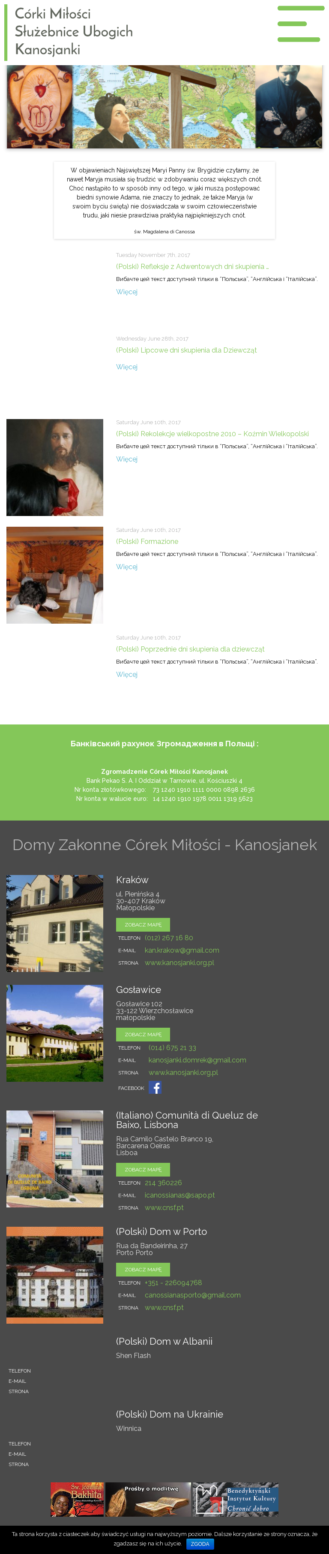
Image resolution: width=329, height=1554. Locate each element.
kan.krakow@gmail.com (182, 950)
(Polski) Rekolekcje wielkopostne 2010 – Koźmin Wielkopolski (212, 434)
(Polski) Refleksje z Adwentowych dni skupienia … (192, 267)
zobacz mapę (143, 925)
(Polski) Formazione (147, 541)
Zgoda (200, 1544)
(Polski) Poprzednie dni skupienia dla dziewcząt (190, 649)
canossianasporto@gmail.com (193, 1295)
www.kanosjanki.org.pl (179, 963)
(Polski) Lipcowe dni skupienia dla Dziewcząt (186, 350)
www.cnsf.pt (164, 1208)
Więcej (127, 292)
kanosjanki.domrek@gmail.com (197, 1060)
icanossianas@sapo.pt (180, 1195)
